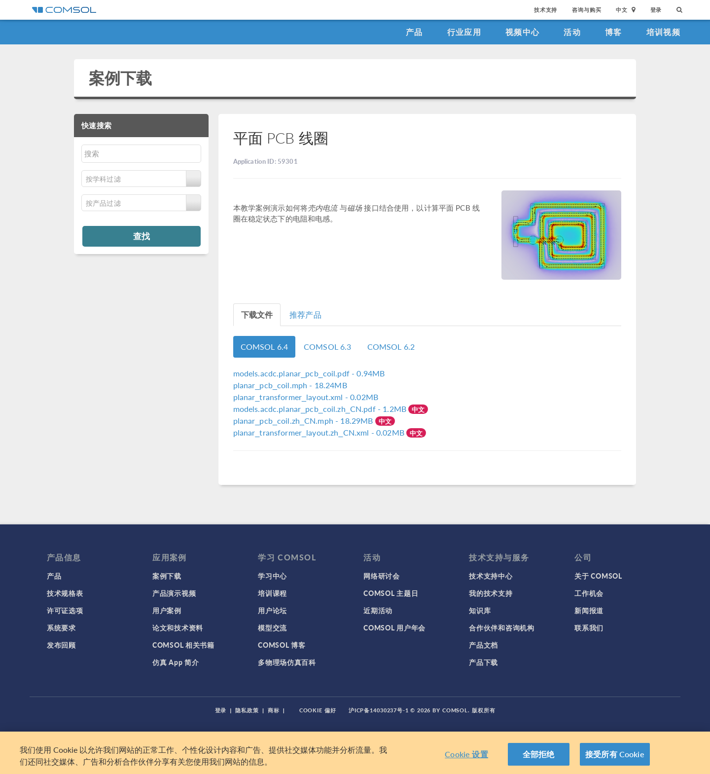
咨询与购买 (586, 9)
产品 (414, 31)
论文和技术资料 (177, 627)
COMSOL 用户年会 (394, 627)
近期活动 (377, 610)
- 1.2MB (321, 408)
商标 (274, 710)
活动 (572, 31)
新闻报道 (589, 610)
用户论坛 (272, 610)
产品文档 (483, 645)
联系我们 (589, 627)
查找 (141, 236)
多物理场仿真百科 (287, 662)
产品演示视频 (174, 593)
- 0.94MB (309, 373)
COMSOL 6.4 (264, 346)
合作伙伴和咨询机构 (501, 627)
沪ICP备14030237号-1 (379, 710)
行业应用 (464, 31)
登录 (656, 9)
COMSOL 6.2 (391, 346)
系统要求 (61, 627)
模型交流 (272, 627)
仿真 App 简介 (175, 662)
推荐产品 (305, 314)
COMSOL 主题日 (390, 593)
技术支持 (545, 9)
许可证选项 (65, 610)
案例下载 (120, 77)
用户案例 (166, 610)
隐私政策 (247, 710)
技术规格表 (65, 593)
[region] (355, 753)
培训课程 (272, 593)
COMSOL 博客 (281, 645)
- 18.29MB (304, 420)
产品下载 (483, 662)
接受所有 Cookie (614, 754)
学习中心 (272, 576)
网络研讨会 (381, 576)
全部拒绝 (539, 754)
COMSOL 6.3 (328, 346)
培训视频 (663, 31)
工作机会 (589, 593)
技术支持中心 (490, 576)
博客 (613, 31)
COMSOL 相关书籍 (183, 645)
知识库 (480, 610)
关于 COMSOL (598, 576)
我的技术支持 (490, 593)
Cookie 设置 (466, 754)
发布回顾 (61, 645)
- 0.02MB (306, 397)
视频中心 (522, 31)
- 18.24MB (290, 385)
